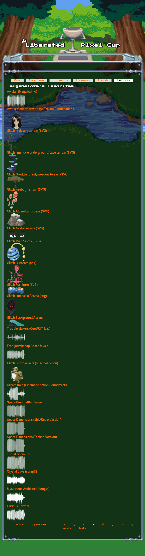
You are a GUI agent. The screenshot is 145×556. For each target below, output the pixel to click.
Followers (83, 80)
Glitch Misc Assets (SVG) (24, 241)
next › (67, 528)
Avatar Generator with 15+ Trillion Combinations (40, 109)
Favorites (125, 80)
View (17, 80)
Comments (60, 80)
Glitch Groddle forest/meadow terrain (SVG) (37, 174)
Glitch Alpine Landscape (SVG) (28, 211)
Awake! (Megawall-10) (22, 91)
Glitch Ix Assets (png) (21, 263)
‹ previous (39, 524)
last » (83, 528)
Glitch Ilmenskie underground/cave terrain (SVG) (41, 152)
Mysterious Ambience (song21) (28, 489)
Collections (36, 80)
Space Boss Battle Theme (24, 402)
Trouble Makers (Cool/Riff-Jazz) (28, 329)
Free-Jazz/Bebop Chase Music (27, 346)
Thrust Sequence (19, 454)
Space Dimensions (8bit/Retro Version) (34, 420)
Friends (103, 80)
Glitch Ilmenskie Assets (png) (27, 296)
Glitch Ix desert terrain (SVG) (27, 131)
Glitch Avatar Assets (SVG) (25, 228)
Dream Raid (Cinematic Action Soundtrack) (37, 385)
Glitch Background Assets (25, 318)
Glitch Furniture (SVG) (22, 285)
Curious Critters (18, 506)
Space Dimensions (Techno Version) (32, 437)
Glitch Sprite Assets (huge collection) (32, 363)
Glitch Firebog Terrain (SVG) (26, 189)
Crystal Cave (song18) (22, 471)
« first (20, 524)
